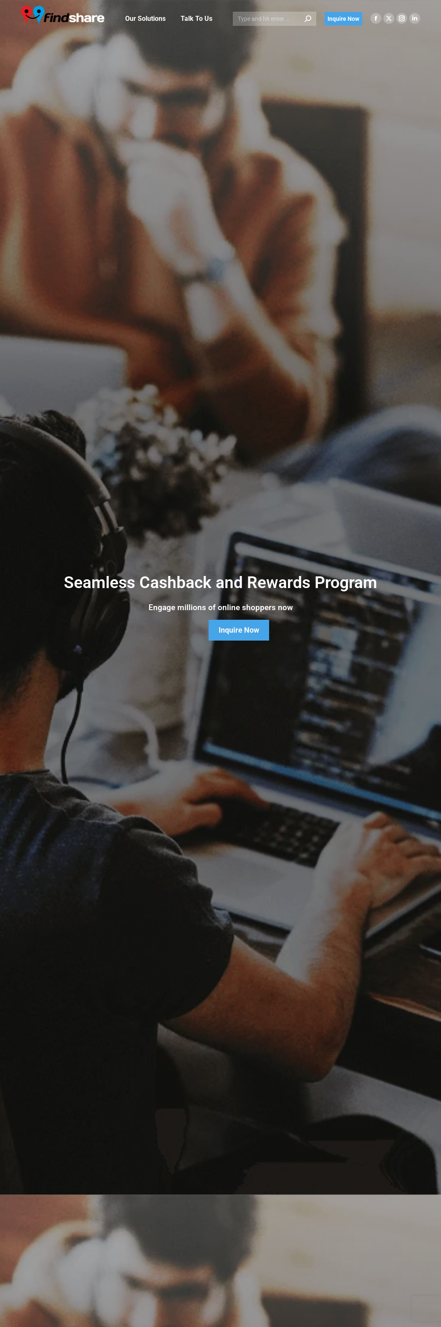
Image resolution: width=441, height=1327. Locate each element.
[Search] (274, 19)
